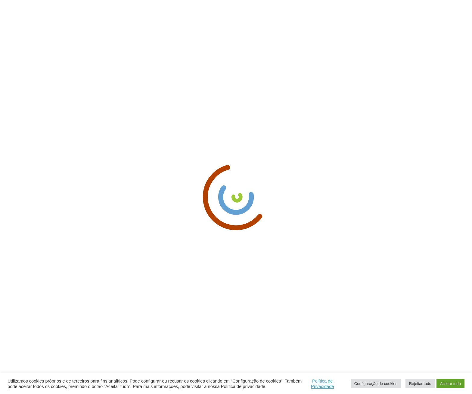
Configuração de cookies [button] (375, 383)
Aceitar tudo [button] (450, 383)
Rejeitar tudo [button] (420, 383)
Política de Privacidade (322, 384)
